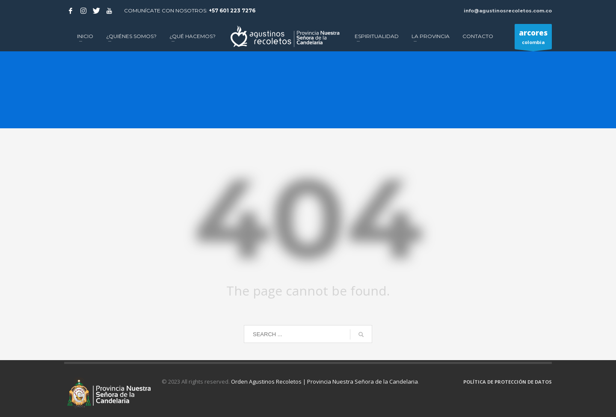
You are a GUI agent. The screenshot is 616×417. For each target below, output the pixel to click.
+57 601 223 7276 (232, 10)
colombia (533, 38)
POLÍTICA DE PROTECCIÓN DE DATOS (507, 382)
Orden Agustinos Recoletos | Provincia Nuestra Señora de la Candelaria (324, 381)
